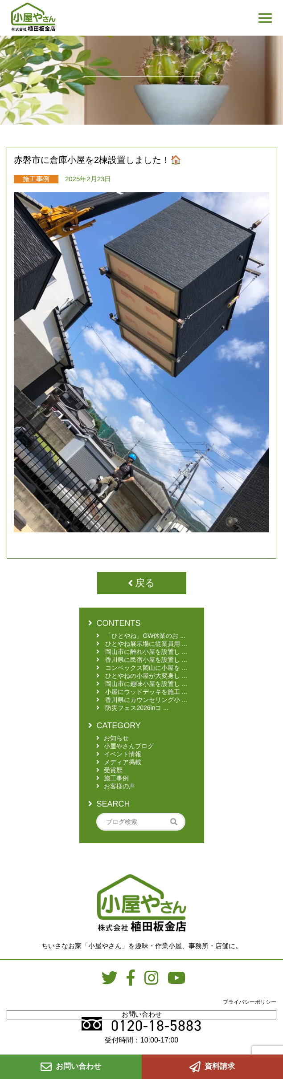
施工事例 (36, 179)
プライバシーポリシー (249, 1002)
